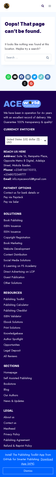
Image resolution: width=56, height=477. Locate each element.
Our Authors (11, 395)
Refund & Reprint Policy (18, 446)
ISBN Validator (12, 316)
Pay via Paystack (13, 197)
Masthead (9, 429)
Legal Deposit (12, 350)
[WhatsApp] (8, 77)
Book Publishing (13, 220)
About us (9, 417)
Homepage (10, 372)
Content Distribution (15, 254)
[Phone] (25, 83)
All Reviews (10, 356)
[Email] (15, 77)
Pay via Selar (11, 202)
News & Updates (14, 401)
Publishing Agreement (17, 440)
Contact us (10, 423)
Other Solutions (13, 283)
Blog (6, 389)
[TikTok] (41, 77)
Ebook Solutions (13, 322)
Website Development (17, 249)
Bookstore (10, 384)
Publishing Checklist (15, 310)
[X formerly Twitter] (34, 77)
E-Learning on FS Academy (20, 266)
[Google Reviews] (31, 83)
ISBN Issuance (12, 226)
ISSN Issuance (12, 232)
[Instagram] (28, 77)
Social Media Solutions (17, 260)
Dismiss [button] (28, 471)
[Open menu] (49, 6)
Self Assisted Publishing (18, 378)
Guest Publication (14, 277)
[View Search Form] (42, 6)
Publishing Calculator (16, 305)
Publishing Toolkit (14, 299)
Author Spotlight (13, 339)
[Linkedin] (47, 77)
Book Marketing (13, 243)
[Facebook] (21, 77)
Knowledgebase (13, 333)
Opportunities (12, 345)
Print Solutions (12, 328)
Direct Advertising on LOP (19, 272)
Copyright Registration (17, 237)
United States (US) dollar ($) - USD (24, 140)
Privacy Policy (12, 434)
